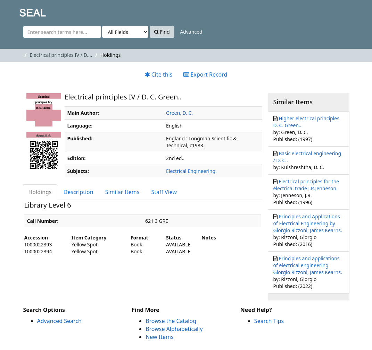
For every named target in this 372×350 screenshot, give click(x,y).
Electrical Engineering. (191, 171)
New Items (159, 337)
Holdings (40, 192)
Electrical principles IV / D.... (61, 55)
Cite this (159, 74)
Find (162, 31)
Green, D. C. (179, 113)
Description (78, 192)
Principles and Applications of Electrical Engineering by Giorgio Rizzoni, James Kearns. (307, 223)
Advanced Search (59, 321)
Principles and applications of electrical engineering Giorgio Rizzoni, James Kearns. (307, 265)
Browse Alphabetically (174, 329)
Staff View (164, 192)
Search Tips (269, 321)
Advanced (191, 31)
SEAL (19, 10)
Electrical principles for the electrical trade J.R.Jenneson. (306, 185)
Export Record (205, 74)
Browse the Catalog (171, 321)
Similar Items (122, 192)
